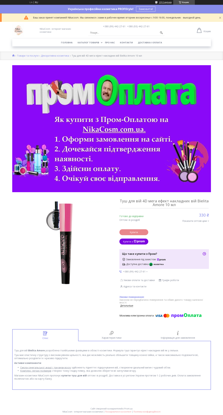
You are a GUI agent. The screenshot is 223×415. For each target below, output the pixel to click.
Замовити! (146, 9)
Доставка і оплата (150, 42)
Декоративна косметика (55, 55)
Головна (67, 42)
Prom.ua (128, 408)
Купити (134, 232)
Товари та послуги (28, 55)
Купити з (134, 241)
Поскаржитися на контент (118, 411)
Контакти (126, 42)
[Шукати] (161, 33)
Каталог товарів (88, 42)
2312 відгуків (165, 2)
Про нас (110, 42)
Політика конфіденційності (146, 411)
